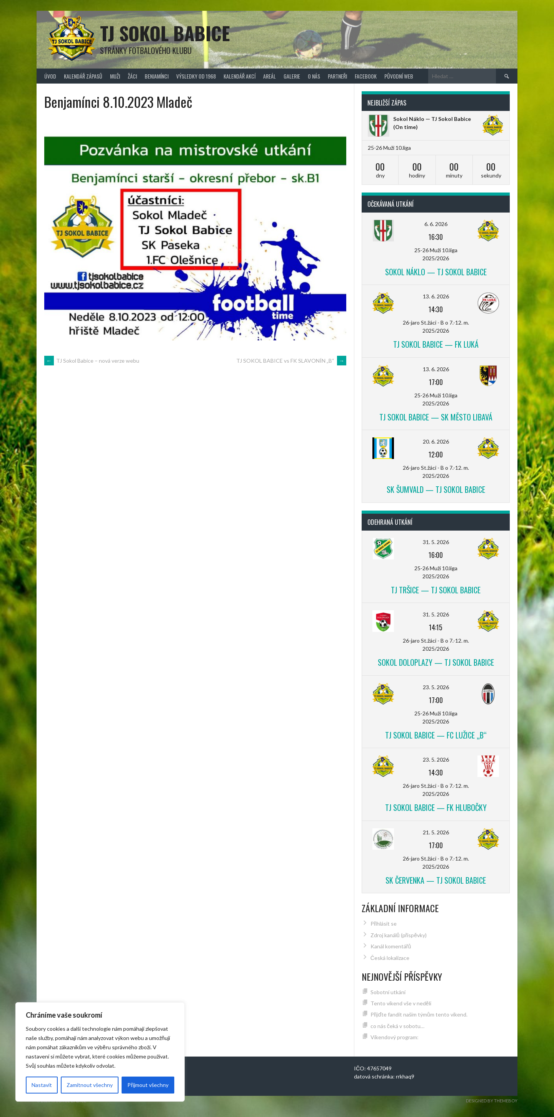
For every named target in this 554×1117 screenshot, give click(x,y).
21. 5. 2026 (436, 832)
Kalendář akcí (239, 76)
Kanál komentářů (390, 946)
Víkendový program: (394, 1037)
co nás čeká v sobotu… (397, 1026)
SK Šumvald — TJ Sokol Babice (436, 489)
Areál (269, 76)
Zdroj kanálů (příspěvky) (398, 935)
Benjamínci (157, 76)
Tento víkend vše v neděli (400, 1003)
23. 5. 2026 (436, 687)
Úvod (50, 76)
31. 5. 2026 (436, 542)
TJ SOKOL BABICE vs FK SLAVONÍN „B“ (291, 360)
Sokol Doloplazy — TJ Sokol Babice (436, 662)
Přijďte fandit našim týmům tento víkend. (418, 1014)
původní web (398, 76)
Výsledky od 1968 (196, 76)
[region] (100, 1052)
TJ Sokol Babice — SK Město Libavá (435, 417)
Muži (115, 76)
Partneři (337, 76)
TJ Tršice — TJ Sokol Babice (436, 590)
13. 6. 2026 (436, 296)
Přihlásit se (383, 923)
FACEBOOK (366, 76)
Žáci (132, 76)
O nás (314, 76)
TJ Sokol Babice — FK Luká (436, 344)
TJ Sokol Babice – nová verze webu (91, 360)
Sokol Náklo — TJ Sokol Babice (432, 119)
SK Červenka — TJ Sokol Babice (435, 880)
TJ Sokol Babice (165, 33)
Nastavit (42, 1085)
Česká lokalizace (389, 958)
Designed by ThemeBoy (491, 1100)
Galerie (292, 76)
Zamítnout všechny (90, 1085)
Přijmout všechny (148, 1085)
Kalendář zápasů (83, 76)
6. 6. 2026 (435, 224)
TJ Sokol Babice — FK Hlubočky (436, 807)
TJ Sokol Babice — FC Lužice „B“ (436, 735)
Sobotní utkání (387, 992)
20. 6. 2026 (436, 441)
